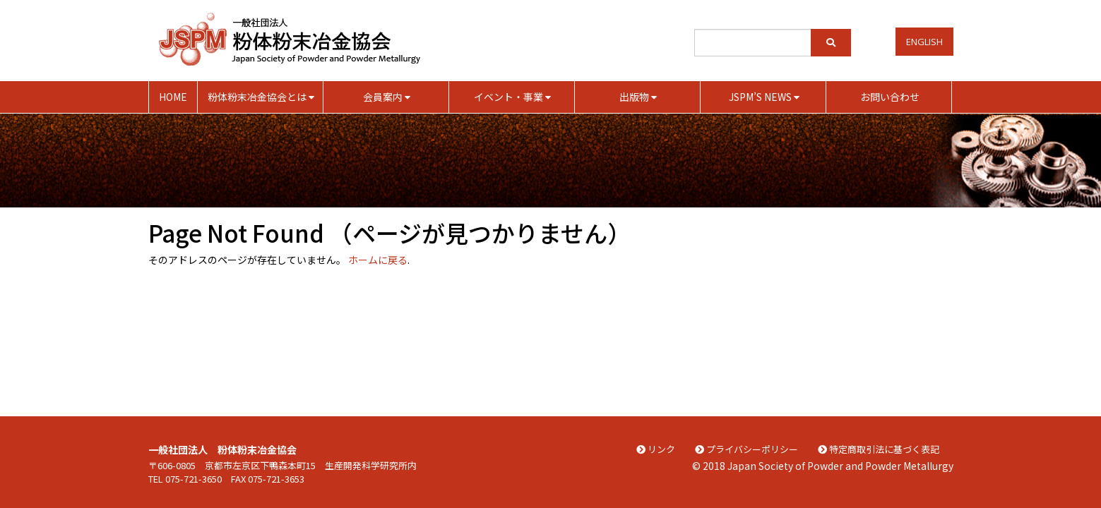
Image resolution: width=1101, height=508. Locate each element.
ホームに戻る (377, 260)
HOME (173, 97)
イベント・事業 (512, 97)
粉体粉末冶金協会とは (261, 97)
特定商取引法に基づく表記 (878, 449)
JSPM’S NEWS (764, 97)
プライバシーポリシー (746, 449)
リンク (655, 449)
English (924, 41)
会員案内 (386, 97)
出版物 (638, 97)
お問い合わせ (890, 97)
